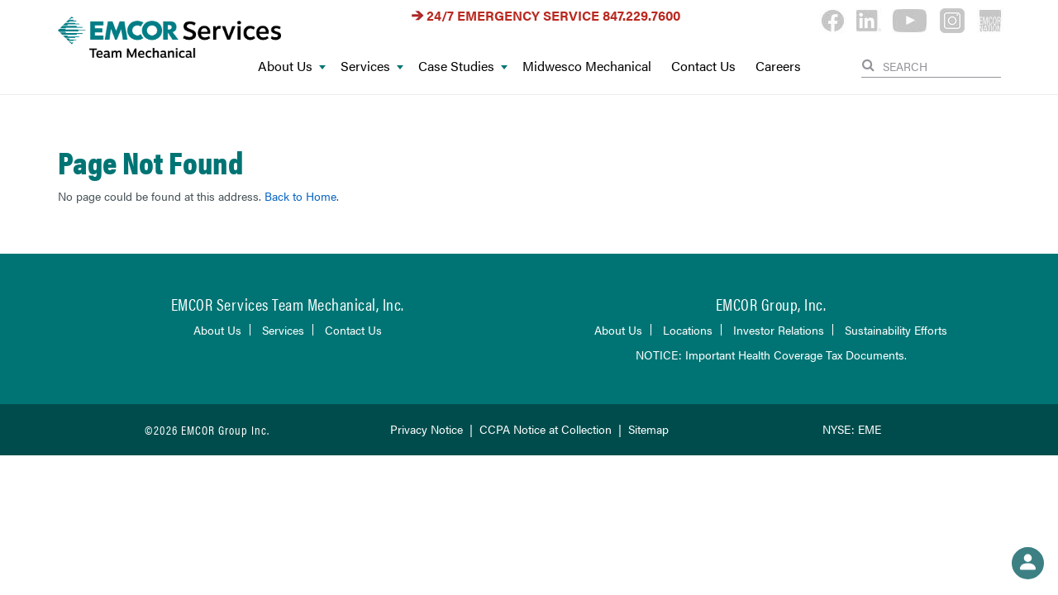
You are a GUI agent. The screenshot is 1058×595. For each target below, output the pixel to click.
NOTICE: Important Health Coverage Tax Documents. (771, 354)
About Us (292, 66)
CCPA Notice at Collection (545, 429)
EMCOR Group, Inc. (771, 304)
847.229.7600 (641, 15)
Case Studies (463, 66)
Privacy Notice (426, 429)
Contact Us (703, 66)
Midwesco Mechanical (586, 66)
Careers (778, 66)
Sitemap (648, 429)
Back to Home (300, 196)
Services (372, 66)
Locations (687, 329)
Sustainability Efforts (896, 329)
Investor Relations (778, 329)
